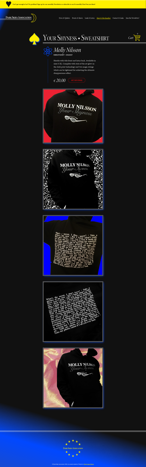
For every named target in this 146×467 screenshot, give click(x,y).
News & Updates (64, 18)
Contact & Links (118, 18)
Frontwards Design (89, 464)
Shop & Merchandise (104, 18)
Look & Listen (90, 18)
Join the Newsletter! (132, 18)
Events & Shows (77, 18)
